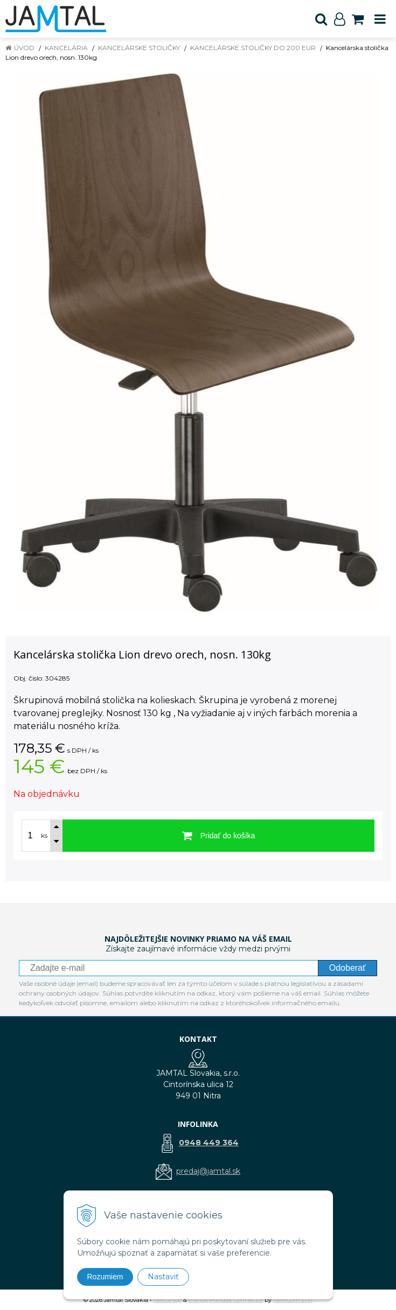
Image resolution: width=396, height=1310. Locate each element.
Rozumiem (105, 1276)
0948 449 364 (209, 1142)
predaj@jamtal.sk (208, 1171)
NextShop (167, 1300)
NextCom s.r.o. (292, 1300)
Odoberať (347, 967)
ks (44, 835)
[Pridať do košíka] (218, 835)
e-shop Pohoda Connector (226, 1300)
